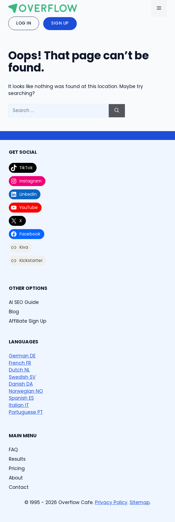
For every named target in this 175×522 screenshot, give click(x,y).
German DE (22, 356)
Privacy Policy (111, 502)
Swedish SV (22, 377)
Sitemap (140, 502)
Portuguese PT (26, 412)
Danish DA (21, 384)
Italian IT (19, 405)
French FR (20, 363)
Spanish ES (21, 398)
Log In (23, 23)
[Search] (117, 110)
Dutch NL (19, 370)
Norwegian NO (26, 391)
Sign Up (60, 23)
